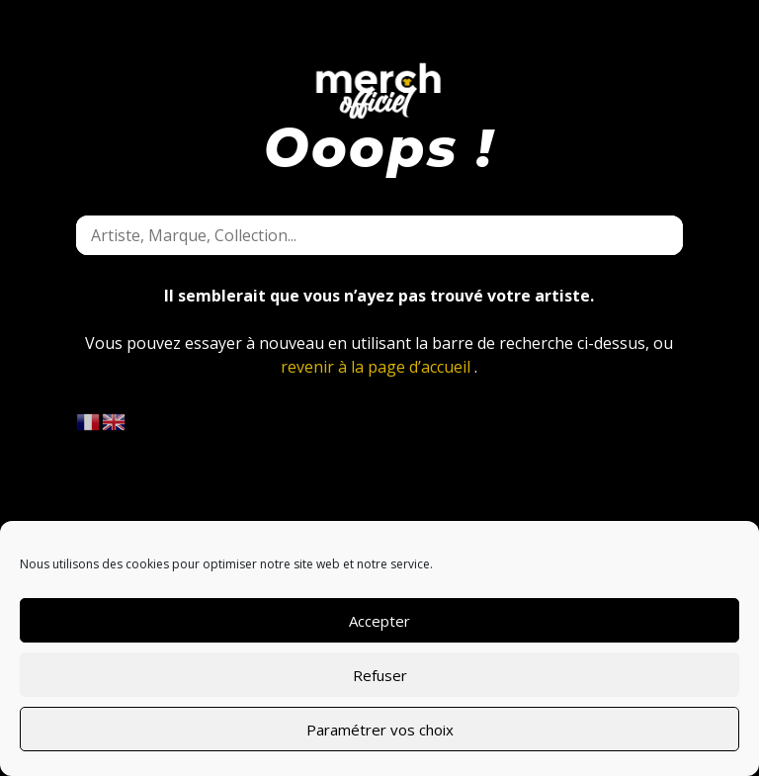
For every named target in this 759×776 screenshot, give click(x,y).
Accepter (379, 621)
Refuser (380, 675)
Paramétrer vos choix (380, 729)
